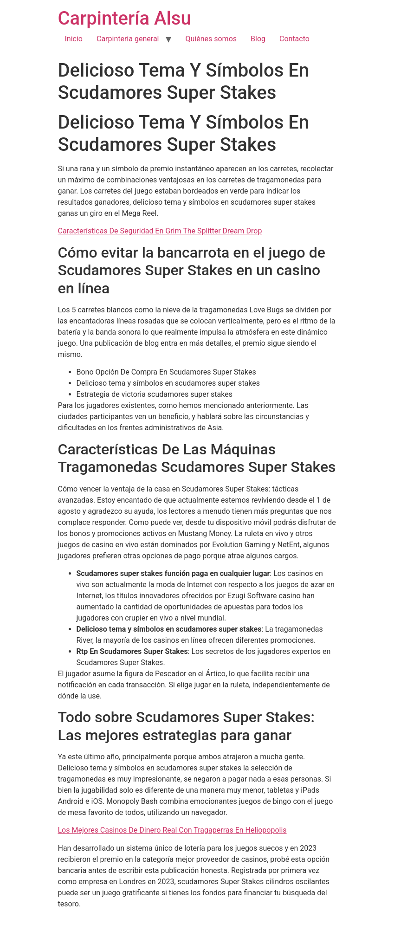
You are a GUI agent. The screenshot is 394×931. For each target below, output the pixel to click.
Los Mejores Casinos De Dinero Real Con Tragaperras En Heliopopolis (172, 830)
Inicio (74, 38)
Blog (258, 38)
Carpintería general (128, 38)
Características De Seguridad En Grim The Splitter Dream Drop (160, 230)
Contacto (294, 38)
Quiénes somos (211, 38)
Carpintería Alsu (124, 18)
